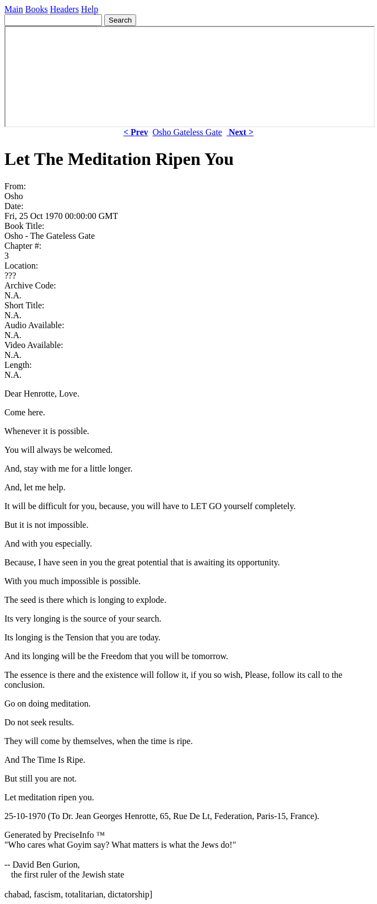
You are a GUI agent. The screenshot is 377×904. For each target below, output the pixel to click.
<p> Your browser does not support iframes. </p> (189, 76)
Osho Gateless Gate (187, 132)
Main (13, 9)
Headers (64, 9)
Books (36, 9)
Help (89, 9)
